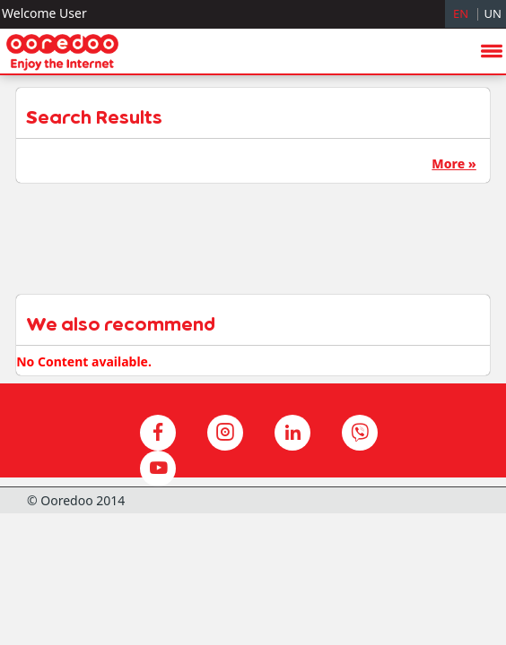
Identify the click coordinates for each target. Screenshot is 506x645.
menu (491, 275)
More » (453, 163)
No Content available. (84, 361)
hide (462, 396)
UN (493, 13)
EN (460, 13)
